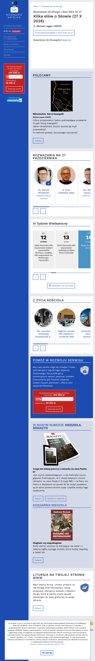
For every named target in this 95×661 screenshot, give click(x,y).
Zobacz (38, 140)
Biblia (12, 31)
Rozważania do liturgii (51, 6)
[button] (35, 211)
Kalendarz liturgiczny (11, 38)
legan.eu (66, 40)
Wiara (7, 55)
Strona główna (13, 26)
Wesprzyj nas (14, 89)
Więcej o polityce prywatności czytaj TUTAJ (47, 644)
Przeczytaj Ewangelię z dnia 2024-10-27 (54, 33)
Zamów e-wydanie (55, 498)
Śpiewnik (9, 50)
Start (35, 6)
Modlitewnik (11, 44)
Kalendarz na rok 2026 (61, 286)
